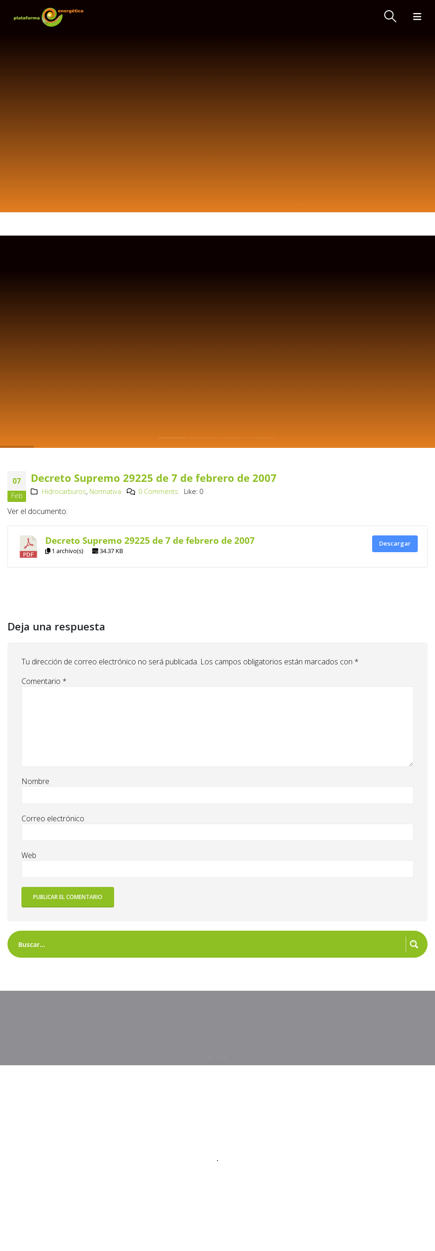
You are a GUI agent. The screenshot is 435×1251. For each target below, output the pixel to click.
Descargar (395, 543)
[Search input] (210, 944)
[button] (390, 16)
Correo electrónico (52, 818)
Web (28, 855)
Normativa (105, 491)
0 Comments (158, 491)
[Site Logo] (49, 17)
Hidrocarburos (64, 491)
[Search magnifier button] (414, 944)
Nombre (35, 781)
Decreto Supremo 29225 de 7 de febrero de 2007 (150, 540)
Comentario (44, 681)
